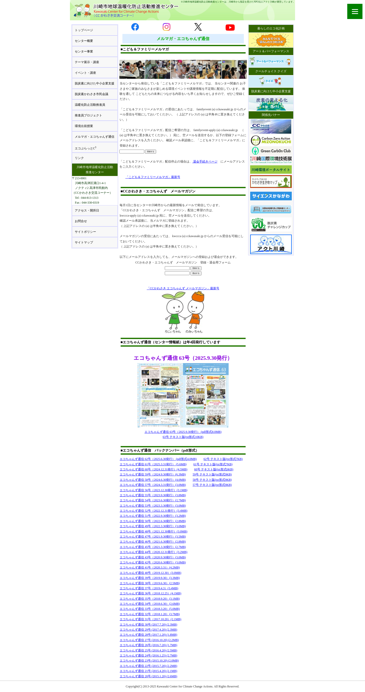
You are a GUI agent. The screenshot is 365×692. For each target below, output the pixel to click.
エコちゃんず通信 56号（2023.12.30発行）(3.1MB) (153, 490)
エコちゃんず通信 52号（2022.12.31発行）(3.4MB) (153, 510)
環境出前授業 (84, 126)
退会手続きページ (204, 161)
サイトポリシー (85, 232)
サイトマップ (84, 242)
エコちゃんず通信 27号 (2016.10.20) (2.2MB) (149, 640)
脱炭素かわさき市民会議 (91, 94)
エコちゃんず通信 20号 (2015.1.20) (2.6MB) (148, 676)
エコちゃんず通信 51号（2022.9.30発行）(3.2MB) (153, 516)
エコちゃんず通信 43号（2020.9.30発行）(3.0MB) (153, 557)
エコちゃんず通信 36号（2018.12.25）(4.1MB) (150, 593)
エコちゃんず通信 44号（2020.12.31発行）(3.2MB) (153, 552)
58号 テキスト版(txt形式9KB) (212, 480)
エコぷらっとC (85, 148)
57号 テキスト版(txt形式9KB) (212, 485)
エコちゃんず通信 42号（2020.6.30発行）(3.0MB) (153, 562)
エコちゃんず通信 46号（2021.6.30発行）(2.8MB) (153, 541)
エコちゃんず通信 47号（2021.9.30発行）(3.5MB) (153, 536)
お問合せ (81, 221)
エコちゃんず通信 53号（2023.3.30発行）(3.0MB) (153, 505)
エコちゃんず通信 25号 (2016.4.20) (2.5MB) (148, 650)
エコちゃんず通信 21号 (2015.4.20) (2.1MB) (148, 671)
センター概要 (84, 41)
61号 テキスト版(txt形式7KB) (212, 464)
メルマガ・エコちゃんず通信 (94, 136)
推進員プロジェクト (88, 115)
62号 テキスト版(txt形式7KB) (223, 459)
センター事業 (84, 51)
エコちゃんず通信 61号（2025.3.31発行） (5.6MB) (153, 464)
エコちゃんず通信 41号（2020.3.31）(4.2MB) (150, 567)
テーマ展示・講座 (87, 62)
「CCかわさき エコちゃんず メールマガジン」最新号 (183, 288)
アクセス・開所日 (87, 210)
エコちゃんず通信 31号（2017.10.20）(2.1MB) (150, 619)
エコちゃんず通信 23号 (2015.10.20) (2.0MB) (149, 660)
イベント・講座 (85, 73)
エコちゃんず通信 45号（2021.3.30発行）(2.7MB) (153, 547)
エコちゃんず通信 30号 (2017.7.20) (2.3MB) (148, 624)
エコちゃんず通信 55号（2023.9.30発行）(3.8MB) (153, 495)
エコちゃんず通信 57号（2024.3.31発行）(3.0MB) (153, 485)
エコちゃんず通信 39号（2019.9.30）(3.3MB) (150, 578)
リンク (79, 158)
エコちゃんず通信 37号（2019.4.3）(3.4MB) (149, 588)
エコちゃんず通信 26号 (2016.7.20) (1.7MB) (148, 645)
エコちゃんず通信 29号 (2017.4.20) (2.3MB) (148, 629)
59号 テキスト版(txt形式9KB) (212, 474)
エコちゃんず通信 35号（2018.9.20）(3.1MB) (150, 598)
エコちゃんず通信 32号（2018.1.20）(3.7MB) (150, 614)
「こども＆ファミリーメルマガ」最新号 (152, 177)
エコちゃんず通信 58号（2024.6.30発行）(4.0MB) (153, 480)
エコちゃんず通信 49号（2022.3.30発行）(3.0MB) (153, 526)
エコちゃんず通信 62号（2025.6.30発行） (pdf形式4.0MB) (158, 459)
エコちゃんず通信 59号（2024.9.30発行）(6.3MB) (153, 474)
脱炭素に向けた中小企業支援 (94, 83)
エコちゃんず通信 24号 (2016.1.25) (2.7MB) (148, 655)
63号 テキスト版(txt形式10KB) (183, 437)
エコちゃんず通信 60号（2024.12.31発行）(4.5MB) (153, 469)
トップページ (84, 30)
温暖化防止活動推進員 (90, 105)
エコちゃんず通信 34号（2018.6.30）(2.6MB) (150, 604)
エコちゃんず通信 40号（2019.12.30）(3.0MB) (150, 573)
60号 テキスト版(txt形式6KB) (213, 469)
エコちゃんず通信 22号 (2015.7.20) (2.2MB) (148, 666)
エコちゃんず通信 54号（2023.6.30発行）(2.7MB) (153, 500)
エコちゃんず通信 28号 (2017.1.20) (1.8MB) (148, 634)
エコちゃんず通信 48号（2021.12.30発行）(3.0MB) (153, 531)
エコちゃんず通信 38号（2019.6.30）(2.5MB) (150, 583)
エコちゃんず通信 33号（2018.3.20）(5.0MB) (150, 609)
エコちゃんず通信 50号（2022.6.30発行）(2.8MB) (153, 521)
